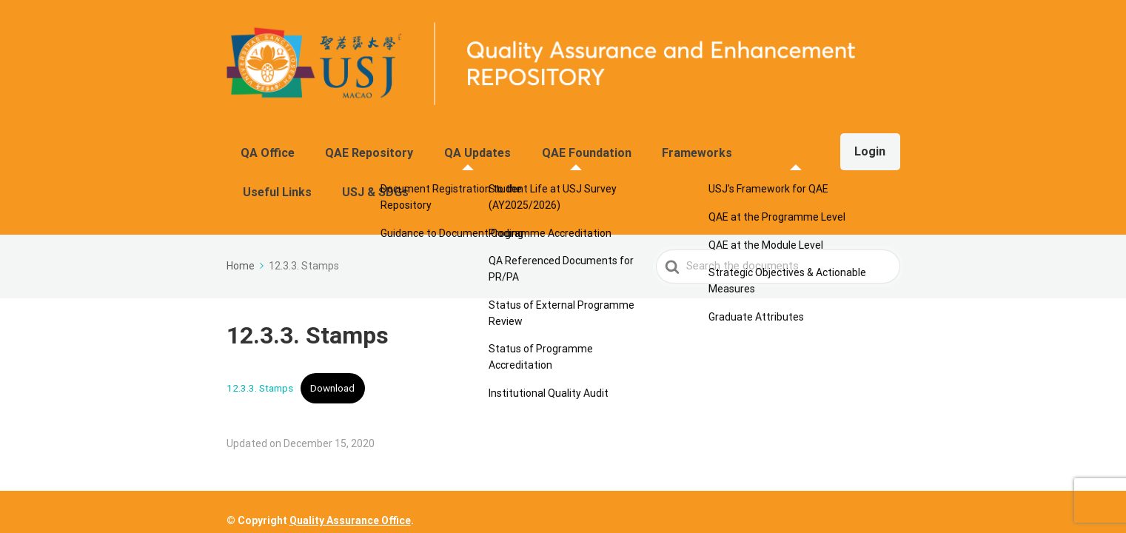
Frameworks (637, 145)
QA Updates (451, 145)
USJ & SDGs (802, 145)
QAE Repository (359, 145)
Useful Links (720, 145)
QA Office (274, 145)
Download (332, 332)
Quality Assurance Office (350, 502)
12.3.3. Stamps (260, 332)
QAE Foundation (543, 145)
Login (863, 145)
